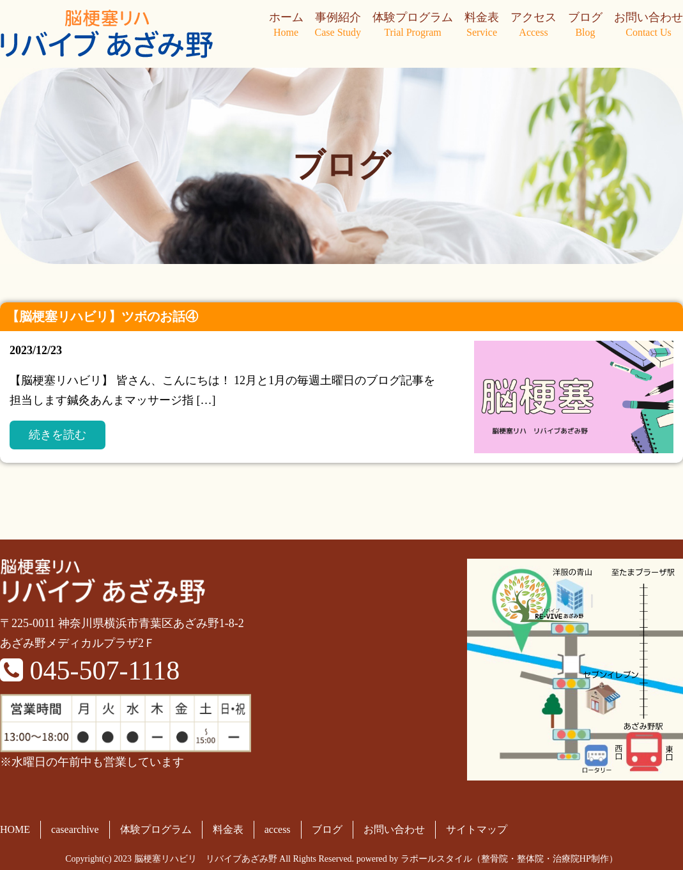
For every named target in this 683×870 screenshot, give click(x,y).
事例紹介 (338, 25)
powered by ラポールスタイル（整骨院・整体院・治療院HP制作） (487, 859)
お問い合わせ (648, 25)
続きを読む (57, 434)
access (278, 829)
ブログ (585, 25)
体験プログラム (412, 25)
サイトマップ (476, 829)
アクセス (533, 25)
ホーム (286, 25)
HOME (15, 829)
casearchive (75, 829)
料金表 (481, 25)
